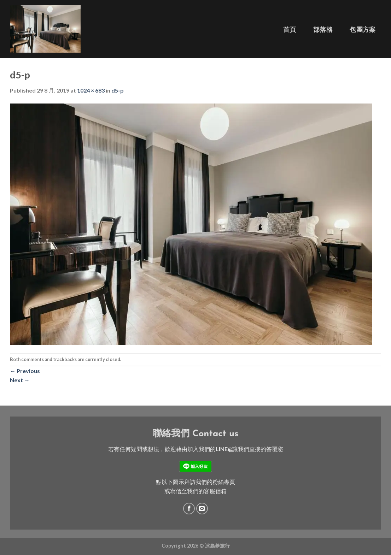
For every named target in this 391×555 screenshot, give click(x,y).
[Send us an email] (202, 508)
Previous (25, 370)
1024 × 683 (91, 90)
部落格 (323, 29)
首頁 (289, 29)
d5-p (117, 90)
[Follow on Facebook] (189, 508)
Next (20, 380)
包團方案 (362, 29)
